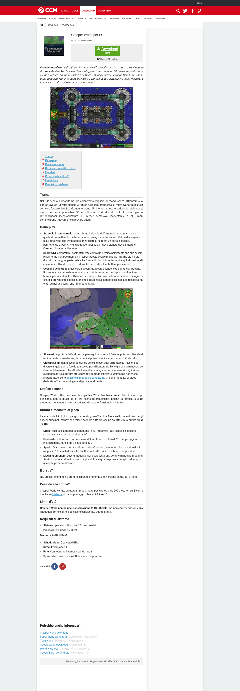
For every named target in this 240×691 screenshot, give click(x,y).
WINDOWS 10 (100, 18)
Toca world (46, 640)
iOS (90, 18)
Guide (75, 10)
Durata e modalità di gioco (60, 168)
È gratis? (50, 172)
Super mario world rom (53, 636)
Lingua (199, 3)
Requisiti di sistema (56, 184)
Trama (49, 156)
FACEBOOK (148, 18)
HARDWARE (160, 18)
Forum (64, 10)
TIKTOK (138, 18)
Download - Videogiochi (83, 636)
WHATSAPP (126, 18)
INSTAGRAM (114, 18)
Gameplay (51, 160)
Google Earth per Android (54, 652)
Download (88, 10)
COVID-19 (42, 18)
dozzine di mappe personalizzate (85, 377)
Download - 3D (78, 644)
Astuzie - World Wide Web (75, 648)
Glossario (104, 10)
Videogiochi (68, 25)
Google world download (54, 644)
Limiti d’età (51, 180)
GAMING (52, 18)
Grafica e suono (54, 164)
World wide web (49, 648)
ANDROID (82, 18)
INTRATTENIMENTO (67, 18)
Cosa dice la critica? (57, 176)
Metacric (57, 494)
